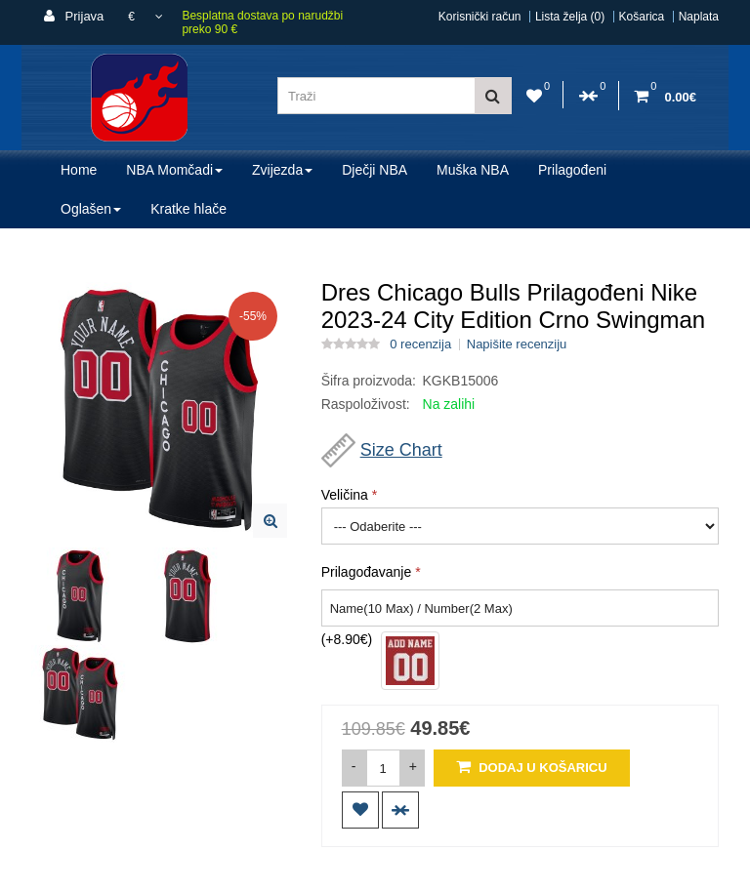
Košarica (642, 16)
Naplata (699, 16)
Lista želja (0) (569, 16)
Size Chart (401, 450)
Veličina (344, 495)
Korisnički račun (479, 16)
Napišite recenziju (517, 344)
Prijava (74, 16)
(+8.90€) (347, 639)
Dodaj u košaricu (531, 766)
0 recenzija (420, 344)
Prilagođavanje (366, 572)
